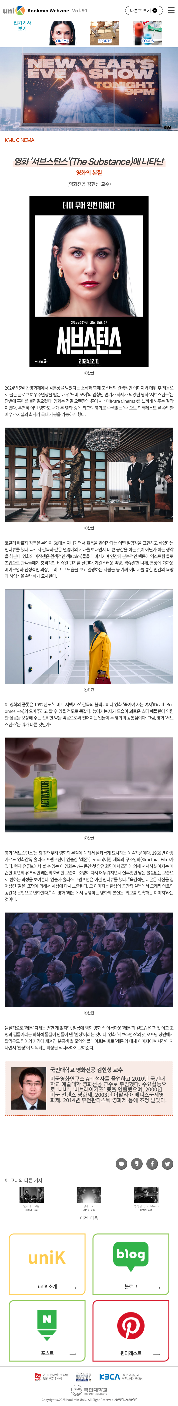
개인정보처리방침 (125, 1399)
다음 (94, 1218)
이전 (84, 1218)
